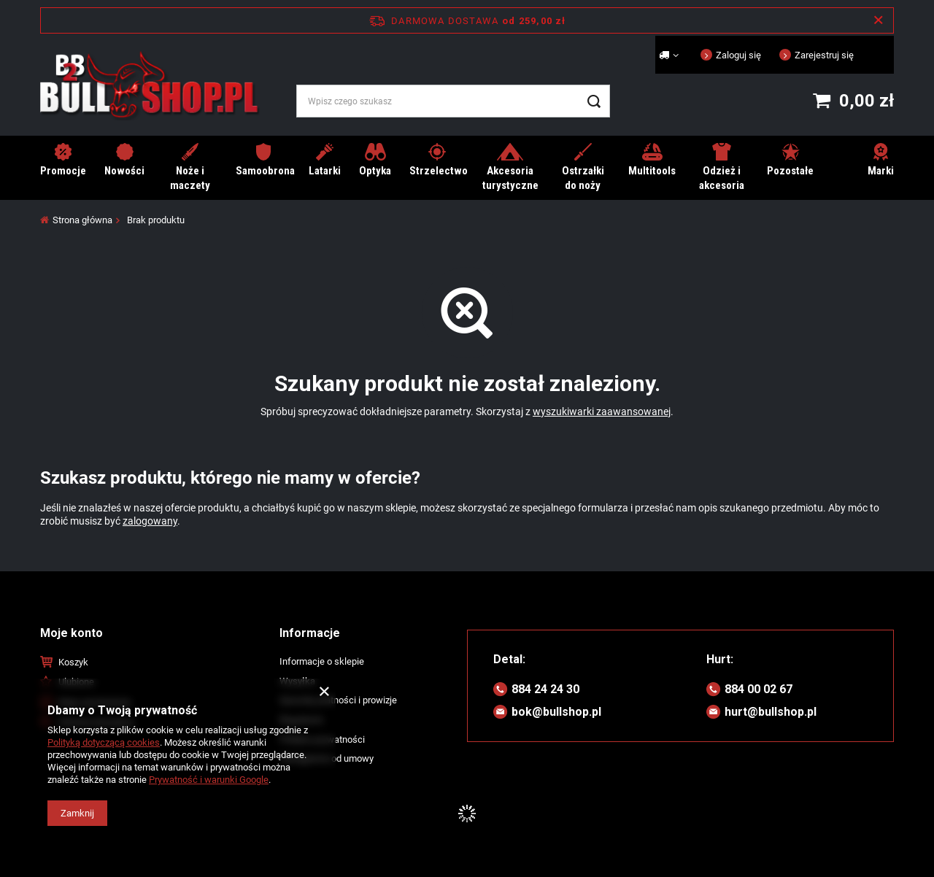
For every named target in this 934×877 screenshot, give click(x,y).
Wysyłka (297, 681)
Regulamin (301, 719)
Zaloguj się (738, 55)
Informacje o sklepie (321, 661)
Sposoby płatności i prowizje (338, 700)
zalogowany (150, 521)
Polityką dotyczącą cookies (103, 742)
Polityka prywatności (322, 739)
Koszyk (73, 662)
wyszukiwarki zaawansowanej (602, 411)
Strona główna (82, 220)
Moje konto (71, 633)
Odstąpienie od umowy (326, 758)
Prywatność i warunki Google (209, 779)
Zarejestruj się (824, 55)
